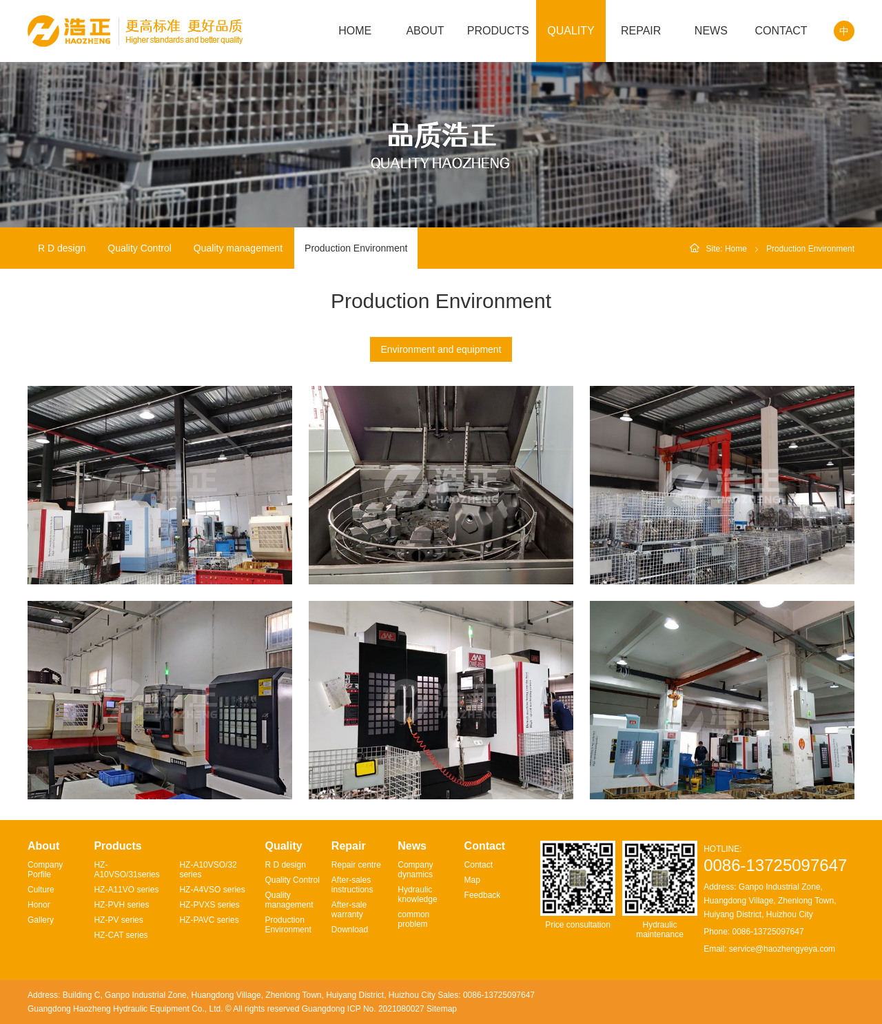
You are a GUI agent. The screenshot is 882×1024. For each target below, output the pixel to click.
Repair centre (356, 865)
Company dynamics (415, 869)
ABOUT (425, 31)
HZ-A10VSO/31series (126, 869)
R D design (61, 248)
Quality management (238, 248)
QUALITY (570, 31)
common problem (413, 919)
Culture (41, 889)
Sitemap (442, 1009)
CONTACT (781, 31)
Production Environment (356, 248)
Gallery (41, 920)
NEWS (711, 31)
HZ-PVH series (121, 905)
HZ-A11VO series (126, 889)
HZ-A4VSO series (212, 889)
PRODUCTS (498, 31)
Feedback (482, 895)
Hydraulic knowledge (417, 894)
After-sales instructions (352, 884)
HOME (354, 31)
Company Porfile (45, 869)
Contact (478, 865)
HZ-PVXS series (209, 905)
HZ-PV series (118, 920)
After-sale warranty (349, 909)
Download (349, 929)
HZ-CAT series (120, 935)
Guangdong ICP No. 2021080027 (363, 1009)
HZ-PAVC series (208, 920)
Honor (39, 905)
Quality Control (139, 248)
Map (472, 880)
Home (736, 249)
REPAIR (641, 31)
